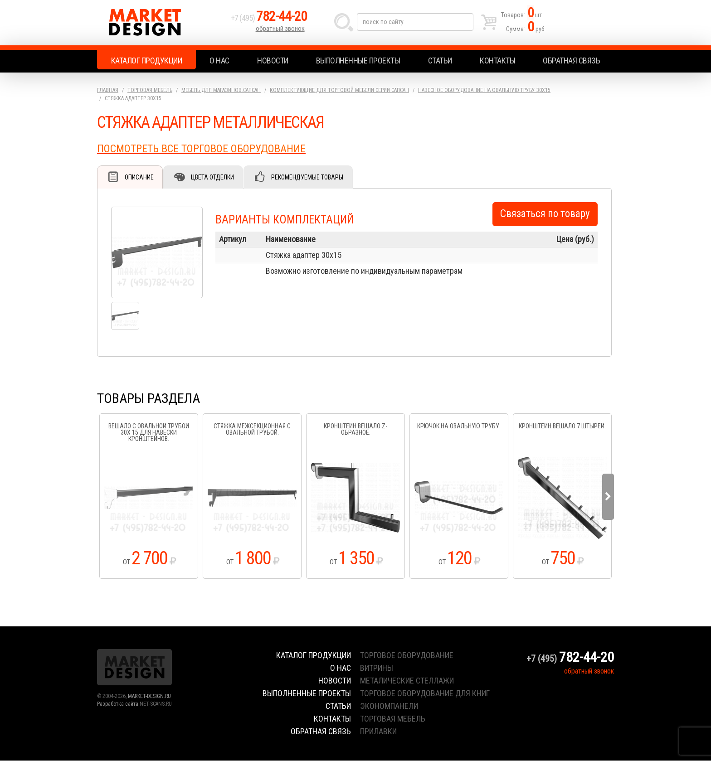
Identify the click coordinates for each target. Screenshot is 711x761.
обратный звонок (280, 29)
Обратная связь (571, 60)
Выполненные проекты (358, 60)
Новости (272, 60)
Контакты (497, 60)
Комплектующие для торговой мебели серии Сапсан (339, 90)
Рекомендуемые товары (308, 177)
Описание (139, 177)
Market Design (161, 22)
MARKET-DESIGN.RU (149, 696)
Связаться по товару (545, 214)
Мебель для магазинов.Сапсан (221, 90)
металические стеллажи (407, 681)
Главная (107, 90)
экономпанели (389, 706)
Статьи (440, 60)
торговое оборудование (406, 655)
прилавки (378, 732)
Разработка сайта (117, 704)
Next (608, 497)
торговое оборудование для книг (425, 693)
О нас (219, 60)
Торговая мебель (149, 90)
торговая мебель (392, 719)
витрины (376, 668)
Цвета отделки (212, 177)
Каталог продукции (146, 60)
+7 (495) (269, 19)
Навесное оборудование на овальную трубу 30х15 (484, 90)
